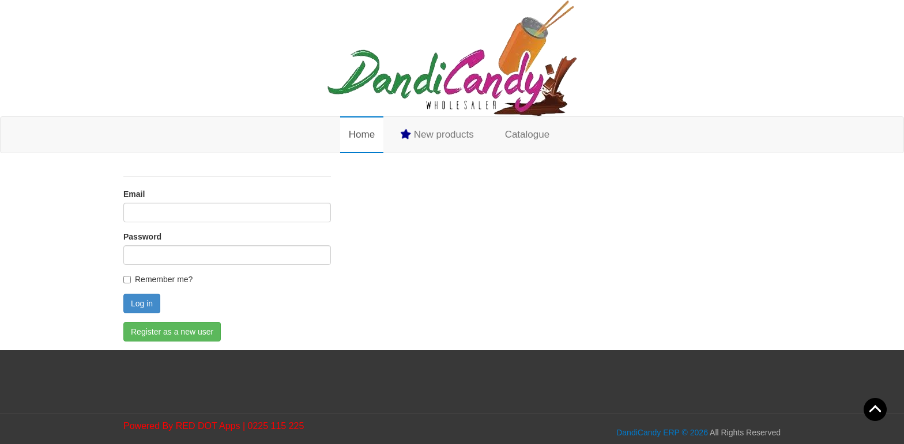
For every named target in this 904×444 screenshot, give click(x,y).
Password (142, 236)
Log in (142, 303)
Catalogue (527, 134)
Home (362, 134)
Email (134, 194)
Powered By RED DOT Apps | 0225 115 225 (213, 426)
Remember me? (164, 279)
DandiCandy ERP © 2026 (662, 432)
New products (436, 134)
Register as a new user (172, 331)
